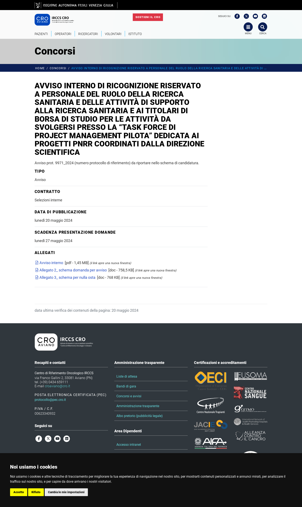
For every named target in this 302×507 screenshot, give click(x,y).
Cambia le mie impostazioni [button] (66, 492)
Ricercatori (88, 34)
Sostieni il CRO (147, 17)
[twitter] (245, 16)
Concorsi (58, 68)
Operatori (63, 34)
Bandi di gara (126, 386)
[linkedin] (263, 16)
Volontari (113, 34)
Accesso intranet (128, 445)
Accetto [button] (18, 492)
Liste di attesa (126, 376)
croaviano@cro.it (57, 386)
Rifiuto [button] (35, 492)
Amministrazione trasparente (137, 406)
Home (40, 68)
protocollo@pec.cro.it (50, 400)
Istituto (135, 34)
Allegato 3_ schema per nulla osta (65, 277)
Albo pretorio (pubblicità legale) (139, 416)
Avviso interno (49, 263)
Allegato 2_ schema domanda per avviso (71, 270)
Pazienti (41, 34)
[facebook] (236, 16)
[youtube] (254, 16)
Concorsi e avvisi (128, 396)
